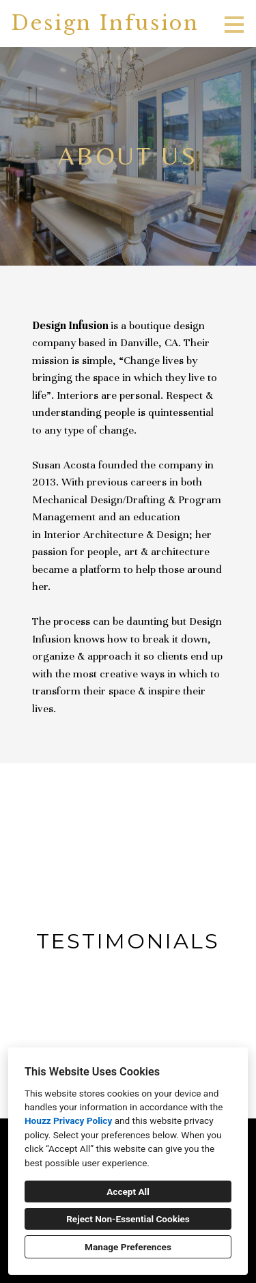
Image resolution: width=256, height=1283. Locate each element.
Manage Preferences (128, 1246)
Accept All (128, 1191)
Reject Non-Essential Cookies (128, 1218)
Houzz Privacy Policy (68, 1120)
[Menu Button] (234, 24)
